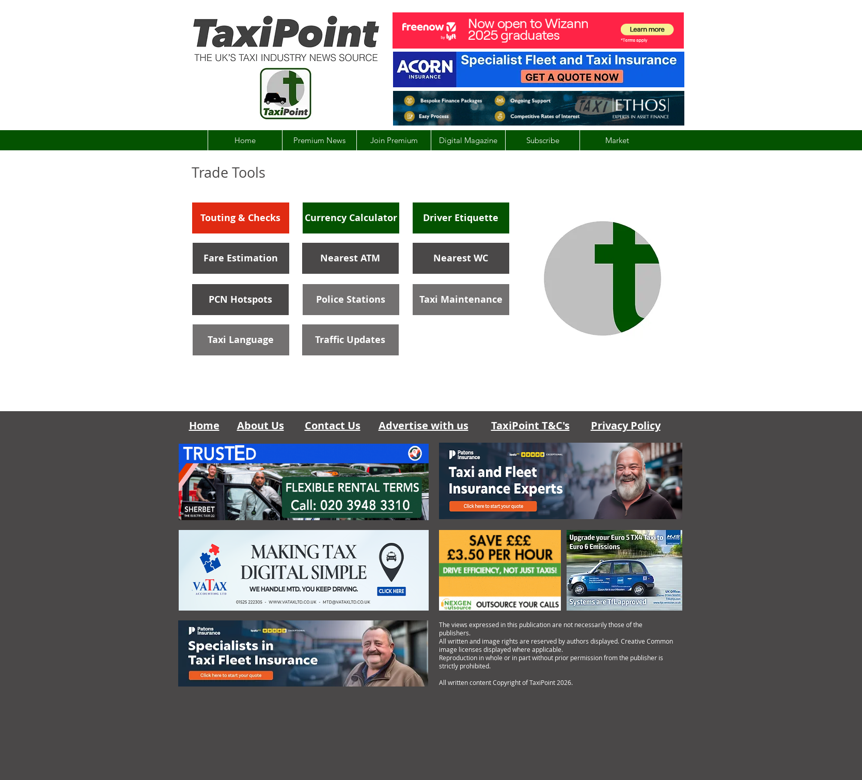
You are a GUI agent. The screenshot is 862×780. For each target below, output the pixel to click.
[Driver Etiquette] (461, 217)
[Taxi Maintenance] (461, 299)
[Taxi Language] (241, 339)
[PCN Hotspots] (240, 299)
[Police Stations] (351, 299)
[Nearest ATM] (350, 258)
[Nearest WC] (461, 258)
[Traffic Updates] (350, 339)
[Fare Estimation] (241, 258)
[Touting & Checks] (240, 217)
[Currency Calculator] (351, 217)
